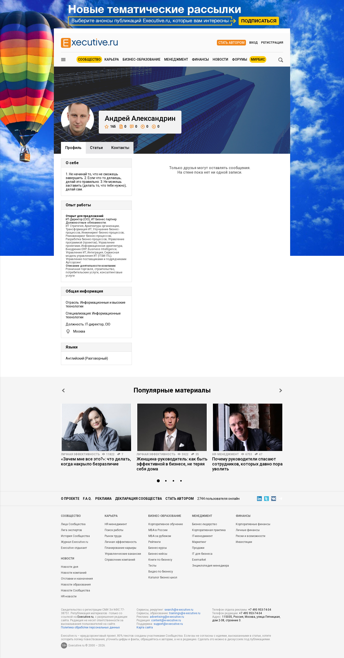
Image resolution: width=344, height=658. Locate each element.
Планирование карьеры (120, 548)
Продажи (198, 548)
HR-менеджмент (225, 454)
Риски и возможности (250, 536)
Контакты (120, 147)
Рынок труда (113, 536)
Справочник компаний (120, 559)
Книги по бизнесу (160, 559)
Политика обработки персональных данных (90, 627)
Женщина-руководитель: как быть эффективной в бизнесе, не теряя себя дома (172, 463)
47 (260, 454)
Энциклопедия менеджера (210, 565)
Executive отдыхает (74, 548)
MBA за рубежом (159, 536)
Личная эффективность (80, 454)
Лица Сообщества (73, 524)
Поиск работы (114, 530)
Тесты (152, 565)
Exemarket (199, 559)
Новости (220, 59)
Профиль (73, 147)
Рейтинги (154, 542)
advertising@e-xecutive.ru (167, 616)
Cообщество (71, 516)
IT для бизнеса (202, 553)
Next (280, 390)
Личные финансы (248, 530)
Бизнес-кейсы (157, 553)
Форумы (239, 59)
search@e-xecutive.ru (178, 609)
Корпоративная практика (209, 530)
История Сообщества (75, 536)
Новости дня (69, 566)
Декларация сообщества (138, 498)
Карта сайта (145, 627)
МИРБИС (258, 59)
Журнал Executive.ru (74, 542)
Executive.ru (85, 616)
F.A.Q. (87, 498)
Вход (253, 42)
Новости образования (76, 584)
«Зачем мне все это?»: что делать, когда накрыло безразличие (96, 461)
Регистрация (272, 42)
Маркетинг (199, 542)
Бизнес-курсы (157, 548)
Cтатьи (96, 147)
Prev (63, 390)
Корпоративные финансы (253, 524)
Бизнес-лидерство (204, 524)
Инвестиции (244, 542)
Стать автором (231, 43)
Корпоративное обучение (165, 524)
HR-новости (69, 596)
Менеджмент (176, 59)
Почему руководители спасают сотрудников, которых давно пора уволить (247, 463)
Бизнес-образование (141, 59)
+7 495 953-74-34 (259, 609)
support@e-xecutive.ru (168, 624)
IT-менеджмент (202, 536)
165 (110, 126)
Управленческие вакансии (123, 553)
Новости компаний (73, 572)
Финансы (200, 59)
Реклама (103, 498)
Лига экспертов (71, 530)
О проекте (70, 498)
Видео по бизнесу (160, 571)
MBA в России (158, 530)
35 (197, 454)
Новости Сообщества (75, 590)
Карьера (111, 59)
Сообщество (89, 59)
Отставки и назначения (77, 578)
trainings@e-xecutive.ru (184, 613)
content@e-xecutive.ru (166, 620)
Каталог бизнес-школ (162, 577)
